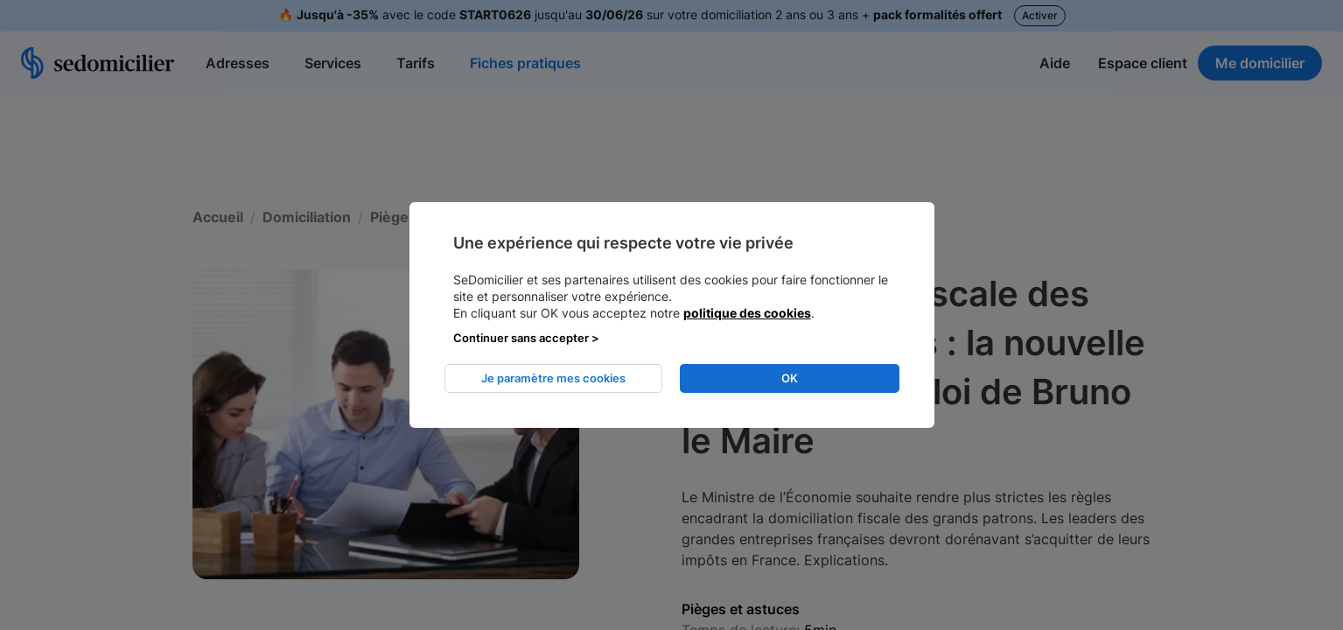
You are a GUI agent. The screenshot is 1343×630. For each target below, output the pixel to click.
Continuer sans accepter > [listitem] (526, 338)
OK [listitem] (789, 378)
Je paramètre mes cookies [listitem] (553, 378)
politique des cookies (747, 312)
